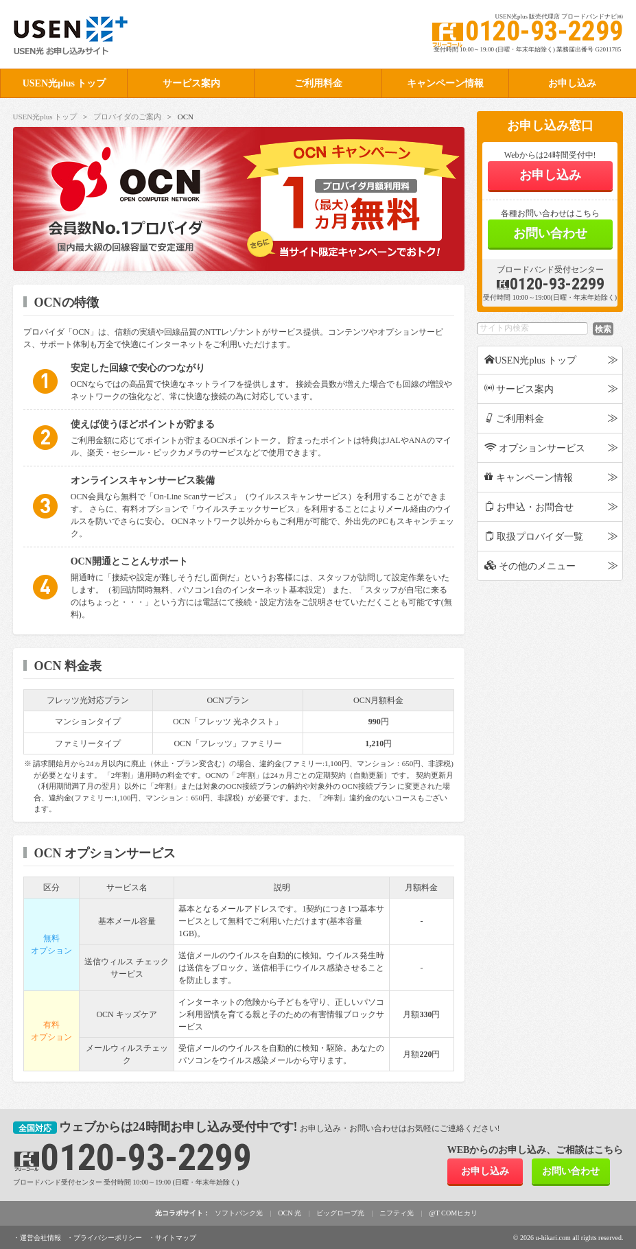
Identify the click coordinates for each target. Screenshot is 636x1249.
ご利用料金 (318, 83)
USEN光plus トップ (64, 83)
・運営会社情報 (37, 1237)
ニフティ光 (396, 1213)
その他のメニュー (530, 565)
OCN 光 (290, 1213)
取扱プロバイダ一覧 (534, 536)
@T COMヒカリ (453, 1213)
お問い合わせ (550, 233)
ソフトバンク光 (239, 1213)
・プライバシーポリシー (104, 1237)
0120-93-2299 (550, 284)
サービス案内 (191, 83)
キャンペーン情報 (445, 83)
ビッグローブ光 (340, 1213)
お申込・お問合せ (529, 506)
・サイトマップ (172, 1237)
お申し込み (550, 175)
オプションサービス (535, 447)
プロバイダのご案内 (127, 116)
